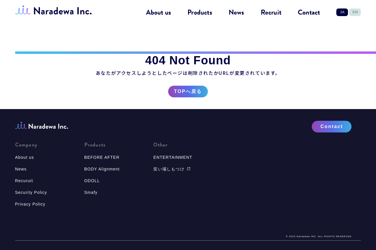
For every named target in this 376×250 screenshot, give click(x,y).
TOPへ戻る (188, 91)
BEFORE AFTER (102, 157)
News (236, 12)
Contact (309, 12)
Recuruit (24, 180)
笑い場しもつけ (171, 169)
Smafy (91, 192)
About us (158, 12)
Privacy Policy (30, 204)
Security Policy (31, 192)
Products (199, 12)
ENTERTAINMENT (172, 157)
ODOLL (92, 180)
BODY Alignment (102, 169)
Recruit (271, 12)
